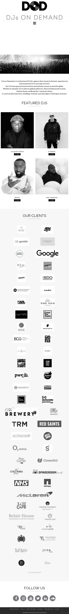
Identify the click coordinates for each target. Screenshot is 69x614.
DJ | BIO (17, 154)
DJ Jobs (57, 609)
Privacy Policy (14, 609)
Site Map (40, 609)
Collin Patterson (17, 151)
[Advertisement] (34, 40)
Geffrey (17, 197)
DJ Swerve (51, 151)
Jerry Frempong (52, 197)
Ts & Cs (23, 609)
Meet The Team (31, 609)
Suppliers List (48, 609)
